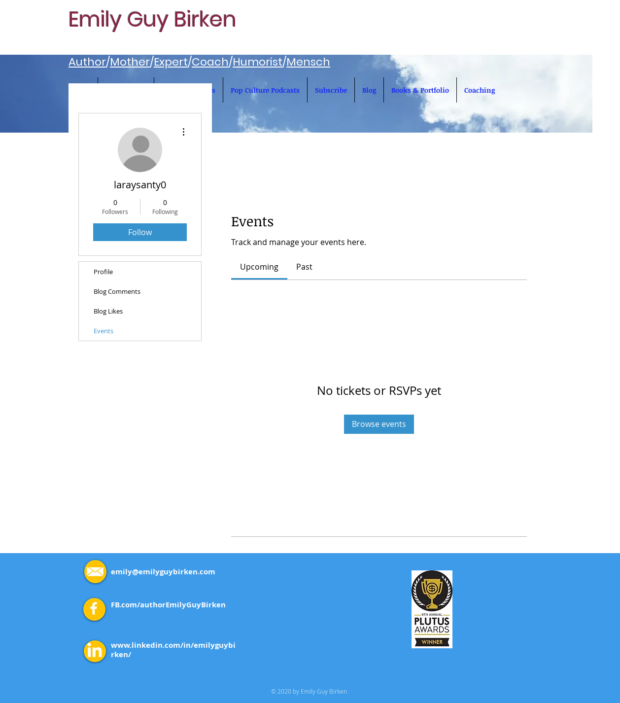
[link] (259, 266)
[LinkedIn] (94, 651)
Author (87, 62)
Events (103, 330)
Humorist (257, 62)
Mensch (308, 62)
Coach (210, 62)
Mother (130, 62)
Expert (171, 62)
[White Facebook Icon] (93, 608)
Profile (103, 271)
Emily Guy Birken (153, 19)
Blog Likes (108, 311)
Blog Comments (117, 291)
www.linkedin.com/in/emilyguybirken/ (173, 650)
